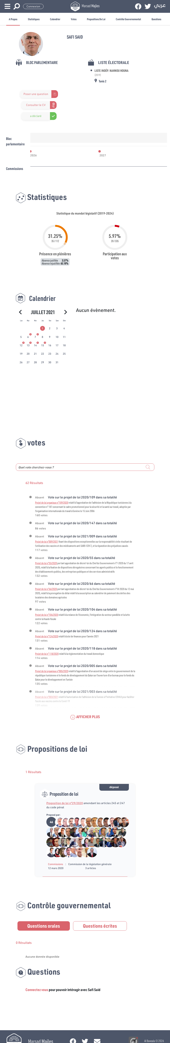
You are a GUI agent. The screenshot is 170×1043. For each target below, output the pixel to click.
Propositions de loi (96, 19)
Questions (156, 19)
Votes (73, 19)
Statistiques (34, 19)
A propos (13, 19)
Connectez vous (36, 989)
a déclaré (36, 116)
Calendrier (55, 19)
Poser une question (35, 94)
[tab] (42, 328)
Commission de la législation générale (90, 864)
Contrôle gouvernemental (128, 19)
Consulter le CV (36, 105)
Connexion (33, 6)
